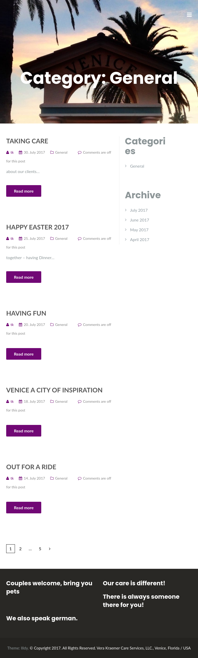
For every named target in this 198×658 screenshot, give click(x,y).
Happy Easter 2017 (37, 227)
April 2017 (139, 239)
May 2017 (139, 229)
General (61, 152)
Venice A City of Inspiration (54, 390)
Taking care (27, 141)
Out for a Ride (31, 467)
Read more (24, 190)
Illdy (24, 648)
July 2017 (139, 210)
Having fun (26, 313)
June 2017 (139, 219)
